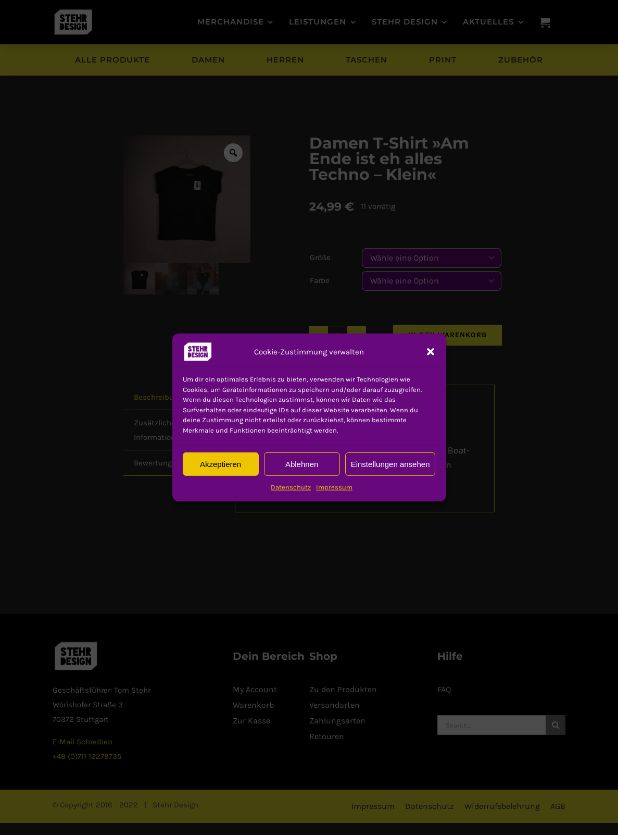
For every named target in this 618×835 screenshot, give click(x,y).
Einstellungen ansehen (390, 463)
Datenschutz (291, 487)
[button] (198, 351)
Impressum (334, 487)
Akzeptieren (220, 463)
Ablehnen (301, 463)
